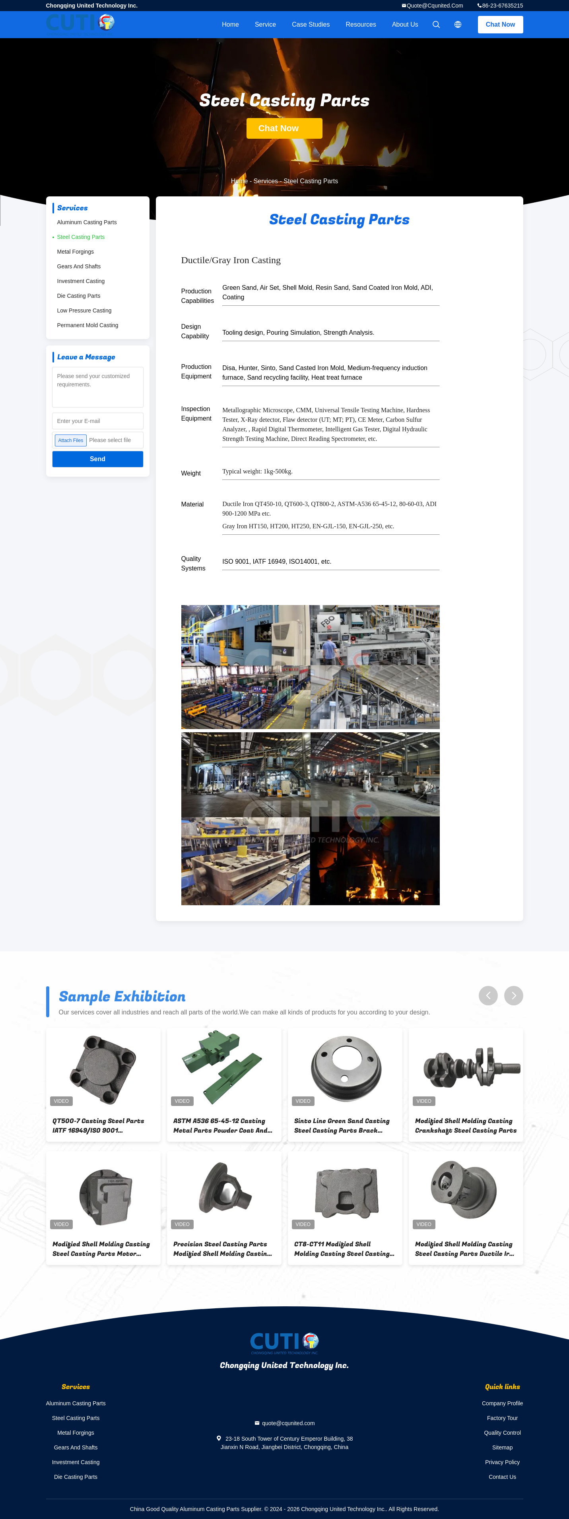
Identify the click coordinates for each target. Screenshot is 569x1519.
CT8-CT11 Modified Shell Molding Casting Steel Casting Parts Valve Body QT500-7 (342, 1249)
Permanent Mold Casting (87, 325)
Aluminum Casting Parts (87, 222)
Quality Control (502, 1433)
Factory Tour (502, 1418)
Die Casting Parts (79, 296)
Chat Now (500, 24)
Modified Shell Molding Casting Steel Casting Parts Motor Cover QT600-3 (101, 1249)
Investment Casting (81, 281)
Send (97, 459)
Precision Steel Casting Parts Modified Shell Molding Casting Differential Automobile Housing (222, 1249)
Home (230, 24)
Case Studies (311, 24)
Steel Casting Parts (81, 237)
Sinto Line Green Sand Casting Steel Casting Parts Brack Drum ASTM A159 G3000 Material (342, 1125)
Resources (361, 24)
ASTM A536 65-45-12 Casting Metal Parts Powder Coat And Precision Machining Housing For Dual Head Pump (220, 1125)
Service (265, 24)
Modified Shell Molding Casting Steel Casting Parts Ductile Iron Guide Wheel (466, 1249)
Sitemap (502, 1447)
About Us (405, 24)
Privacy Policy (502, 1462)
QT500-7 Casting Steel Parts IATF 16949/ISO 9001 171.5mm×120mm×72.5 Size (98, 1125)
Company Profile (502, 1403)
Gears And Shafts (79, 266)
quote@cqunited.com (435, 5)
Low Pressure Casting (84, 310)
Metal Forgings (75, 251)
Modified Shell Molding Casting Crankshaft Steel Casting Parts (466, 1125)
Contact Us (502, 1477)
